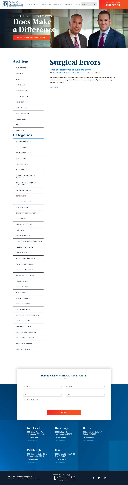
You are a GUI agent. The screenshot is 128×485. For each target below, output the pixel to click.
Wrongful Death (23, 349)
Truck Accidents (23, 309)
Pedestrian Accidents (25, 275)
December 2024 (22, 96)
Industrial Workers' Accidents (29, 241)
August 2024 (21, 119)
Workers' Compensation (26, 332)
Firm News (20, 230)
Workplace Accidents (25, 338)
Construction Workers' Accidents (26, 176)
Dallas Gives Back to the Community (26, 183)
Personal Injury (22, 281)
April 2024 (20, 130)
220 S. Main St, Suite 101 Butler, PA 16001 (92, 433)
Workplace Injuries (24, 343)
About (36, 4)
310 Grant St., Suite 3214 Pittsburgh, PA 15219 (37, 455)
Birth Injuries (22, 147)
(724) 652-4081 (32, 437)
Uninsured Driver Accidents (27, 315)
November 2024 (22, 102)
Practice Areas (46, 4)
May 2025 (19, 73)
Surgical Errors (23, 304)
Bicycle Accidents (23, 141)
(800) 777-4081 (113, 5)
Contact (77, 4)
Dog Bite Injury (22, 207)
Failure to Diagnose (24, 224)
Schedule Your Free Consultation (31, 38)
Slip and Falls (21, 292)
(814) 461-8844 (60, 459)
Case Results (58, 4)
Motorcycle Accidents (25, 258)
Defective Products (24, 196)
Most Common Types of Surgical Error (70, 70)
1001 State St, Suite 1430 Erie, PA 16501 (65, 455)
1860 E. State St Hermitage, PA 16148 (63, 433)
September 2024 (22, 113)
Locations (68, 4)
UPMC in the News (23, 321)
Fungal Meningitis (23, 236)
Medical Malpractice (24, 247)
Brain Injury (21, 158)
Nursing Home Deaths (25, 270)
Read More (54, 87)
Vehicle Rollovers (23, 326)
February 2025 (22, 91)
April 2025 (20, 79)
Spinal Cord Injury (23, 298)
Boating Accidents (23, 153)
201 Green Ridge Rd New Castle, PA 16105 (35, 433)
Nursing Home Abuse (24, 264)
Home (30, 4)
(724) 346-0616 (60, 437)
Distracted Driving (24, 202)
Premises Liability (23, 287)
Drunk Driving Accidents (26, 213)
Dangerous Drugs (23, 190)
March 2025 (20, 85)
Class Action (21, 170)
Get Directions (32, 440)
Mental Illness (22, 253)
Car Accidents (22, 164)
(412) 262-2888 (32, 459)
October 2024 (21, 108)
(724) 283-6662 (88, 437)
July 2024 (19, 125)
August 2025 (21, 68)
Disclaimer (37, 479)
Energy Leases (22, 219)
